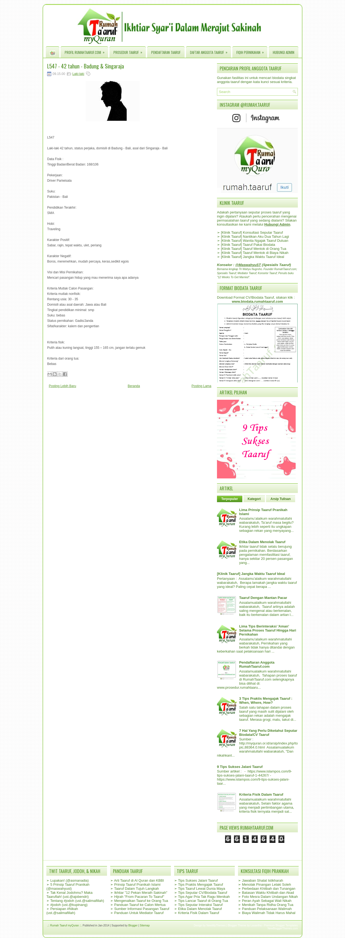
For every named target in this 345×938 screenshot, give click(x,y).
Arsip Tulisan (280, 499)
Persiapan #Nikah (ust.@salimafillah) (62, 911)
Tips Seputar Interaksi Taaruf (200, 905)
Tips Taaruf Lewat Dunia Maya (201, 889)
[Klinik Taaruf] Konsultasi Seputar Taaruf (252, 232)
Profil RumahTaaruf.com (86, 51)
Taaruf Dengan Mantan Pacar (263, 598)
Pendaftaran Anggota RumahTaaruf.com (256, 664)
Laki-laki (78, 74)
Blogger (132, 925)
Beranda (134, 386)
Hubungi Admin (283, 52)
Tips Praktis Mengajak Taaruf (200, 884)
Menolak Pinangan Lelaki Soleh (266, 884)
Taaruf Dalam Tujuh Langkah (136, 889)
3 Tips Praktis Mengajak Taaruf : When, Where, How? (265, 700)
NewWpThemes (216, 925)
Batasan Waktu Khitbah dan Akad (268, 893)
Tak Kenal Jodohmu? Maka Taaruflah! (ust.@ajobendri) (69, 895)
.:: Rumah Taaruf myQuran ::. (64, 925)
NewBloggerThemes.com (283, 928)
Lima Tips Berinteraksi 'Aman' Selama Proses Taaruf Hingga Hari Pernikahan (267, 630)
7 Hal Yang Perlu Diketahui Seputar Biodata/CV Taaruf (268, 733)
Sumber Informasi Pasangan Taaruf (141, 909)
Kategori (254, 499)
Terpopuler (229, 499)
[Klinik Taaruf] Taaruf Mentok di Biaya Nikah (254, 253)
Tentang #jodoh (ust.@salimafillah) (77, 901)
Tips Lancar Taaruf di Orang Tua (203, 901)
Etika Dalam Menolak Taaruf (262, 542)
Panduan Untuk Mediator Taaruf (139, 913)
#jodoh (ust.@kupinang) (69, 905)
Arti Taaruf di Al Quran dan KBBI (139, 880)
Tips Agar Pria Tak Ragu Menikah (204, 897)
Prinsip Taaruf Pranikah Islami (137, 884)
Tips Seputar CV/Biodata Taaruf (202, 893)
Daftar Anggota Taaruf (210, 51)
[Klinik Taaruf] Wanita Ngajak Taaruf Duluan (254, 241)
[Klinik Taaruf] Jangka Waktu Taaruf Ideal (252, 257)
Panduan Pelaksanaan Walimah (267, 909)
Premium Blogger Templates (281, 925)
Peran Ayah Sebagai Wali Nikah (267, 901)
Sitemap (145, 925)
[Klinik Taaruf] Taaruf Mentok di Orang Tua (253, 249)
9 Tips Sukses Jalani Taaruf (240, 767)
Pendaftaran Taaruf (166, 52)
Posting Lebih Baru (62, 386)
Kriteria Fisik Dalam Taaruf (261, 794)
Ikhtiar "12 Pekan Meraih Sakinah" (140, 893)
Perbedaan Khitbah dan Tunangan (268, 889)
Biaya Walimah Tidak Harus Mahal (268, 913)
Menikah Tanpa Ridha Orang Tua (268, 905)
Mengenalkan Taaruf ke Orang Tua (141, 901)
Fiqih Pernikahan (251, 51)
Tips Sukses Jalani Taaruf (198, 880)
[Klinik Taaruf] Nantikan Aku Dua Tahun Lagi (255, 237)
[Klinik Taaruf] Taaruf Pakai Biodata (248, 245)
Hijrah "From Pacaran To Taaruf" (139, 897)
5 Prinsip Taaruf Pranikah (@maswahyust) (67, 886)
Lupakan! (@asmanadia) (69, 880)
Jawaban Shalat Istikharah (262, 880)
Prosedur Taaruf (129, 51)
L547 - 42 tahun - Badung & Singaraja (85, 66)
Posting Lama (201, 386)
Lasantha (256, 925)
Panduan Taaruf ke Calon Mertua (140, 905)
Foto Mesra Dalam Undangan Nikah (270, 897)
